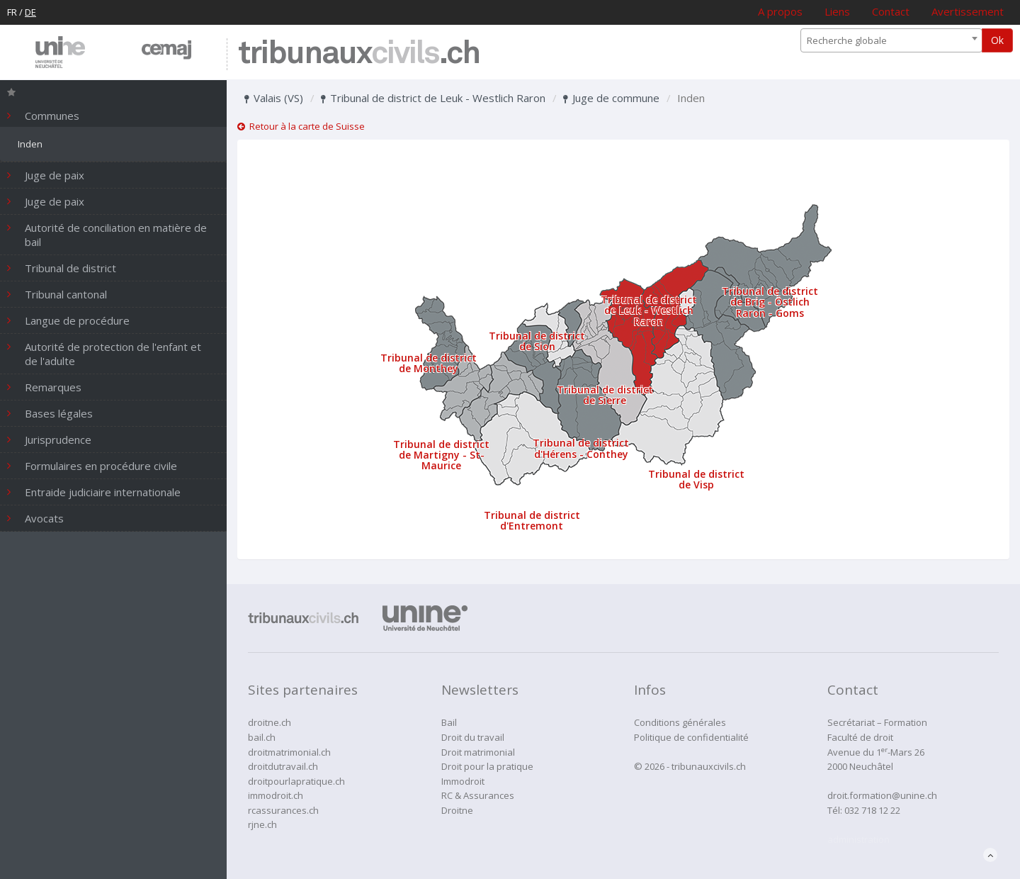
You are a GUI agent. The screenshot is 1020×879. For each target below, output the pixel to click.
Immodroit (462, 781)
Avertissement (967, 11)
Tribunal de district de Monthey (428, 363)
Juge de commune (611, 98)
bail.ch (262, 737)
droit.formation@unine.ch (882, 795)
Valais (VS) (273, 98)
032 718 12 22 (872, 810)
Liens (837, 11)
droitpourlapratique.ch (296, 781)
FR (12, 12)
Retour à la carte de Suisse (301, 126)
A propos (780, 11)
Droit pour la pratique (487, 766)
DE (30, 12)
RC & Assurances (477, 795)
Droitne (457, 810)
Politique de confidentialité (691, 737)
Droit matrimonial (478, 752)
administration (858, 839)
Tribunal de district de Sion (537, 341)
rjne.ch (262, 824)
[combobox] (891, 40)
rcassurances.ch (283, 810)
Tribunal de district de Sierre (605, 395)
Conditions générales (680, 722)
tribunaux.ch (359, 54)
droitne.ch (269, 722)
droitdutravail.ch (283, 766)
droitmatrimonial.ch (289, 752)
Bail (449, 722)
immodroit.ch (275, 795)
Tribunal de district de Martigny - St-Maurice (441, 455)
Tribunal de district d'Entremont (532, 520)
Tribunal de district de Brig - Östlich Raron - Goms (770, 302)
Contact (891, 11)
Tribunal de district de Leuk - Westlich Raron (433, 98)
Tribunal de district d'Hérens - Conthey (581, 448)
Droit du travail (472, 737)
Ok (997, 40)
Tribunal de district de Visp (696, 479)
